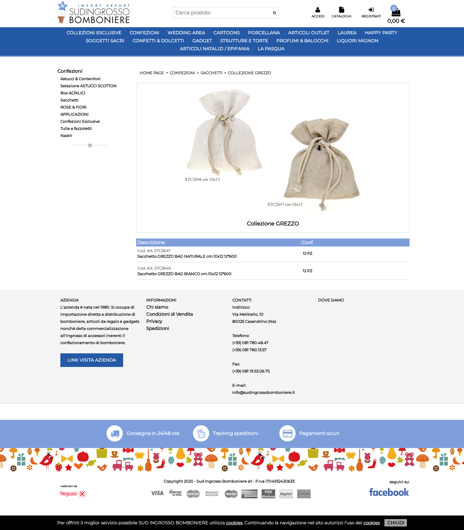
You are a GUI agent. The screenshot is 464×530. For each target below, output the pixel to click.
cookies (234, 523)
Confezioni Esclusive (80, 121)
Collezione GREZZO (249, 72)
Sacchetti (69, 100)
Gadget (202, 41)
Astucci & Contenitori (80, 78)
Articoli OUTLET (308, 33)
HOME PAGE (152, 72)
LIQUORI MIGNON (357, 41)
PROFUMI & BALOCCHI (302, 41)
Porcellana (264, 33)
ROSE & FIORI (73, 107)
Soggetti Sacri (105, 41)
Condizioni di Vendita (169, 314)
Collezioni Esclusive (94, 33)
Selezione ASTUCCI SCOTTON (88, 85)
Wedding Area (186, 33)
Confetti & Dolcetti (158, 41)
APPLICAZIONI (74, 114)
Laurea (347, 33)
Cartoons (226, 33)
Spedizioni (157, 328)
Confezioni (144, 33)
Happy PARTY (381, 33)
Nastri (66, 135)
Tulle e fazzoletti (76, 128)
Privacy (154, 321)
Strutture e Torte (244, 41)
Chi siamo (157, 307)
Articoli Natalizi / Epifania (214, 48)
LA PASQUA (271, 48)
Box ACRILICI (72, 93)
